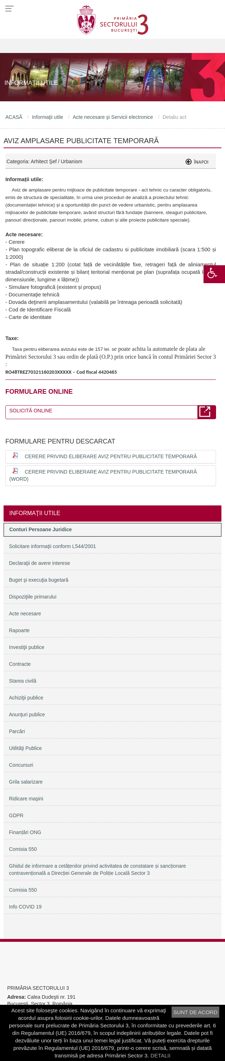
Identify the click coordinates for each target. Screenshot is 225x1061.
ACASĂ (13, 117)
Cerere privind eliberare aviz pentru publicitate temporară (111, 456)
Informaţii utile (47, 117)
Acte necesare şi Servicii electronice (113, 117)
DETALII (160, 1055)
